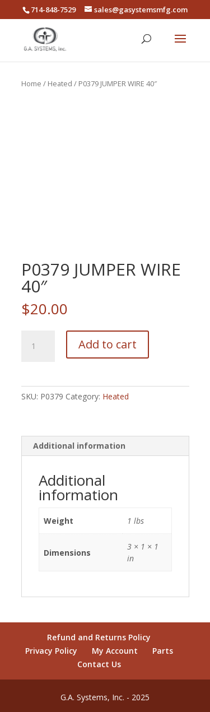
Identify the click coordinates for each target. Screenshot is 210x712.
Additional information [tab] (79, 445)
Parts (162, 650)
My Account (115, 650)
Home (31, 83)
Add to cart (107, 344)
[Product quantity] (38, 346)
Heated (60, 83)
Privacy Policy (51, 650)
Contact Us (99, 664)
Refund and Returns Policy (99, 637)
